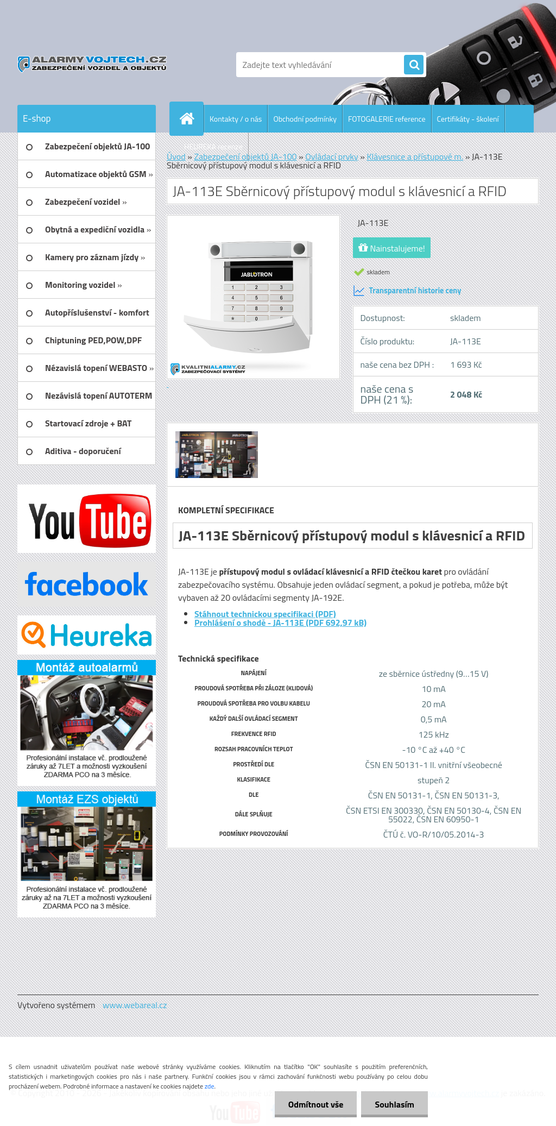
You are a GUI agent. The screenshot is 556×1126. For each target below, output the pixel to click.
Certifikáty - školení (468, 118)
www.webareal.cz (135, 1004)
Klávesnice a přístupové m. (415, 156)
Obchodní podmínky (305, 118)
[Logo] (92, 64)
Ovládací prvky (331, 156)
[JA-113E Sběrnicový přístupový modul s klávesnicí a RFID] (215, 432)
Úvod (176, 156)
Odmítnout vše (316, 1104)
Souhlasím (394, 1104)
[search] (414, 65)
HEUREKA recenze (213, 146)
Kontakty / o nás (236, 118)
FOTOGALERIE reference (387, 118)
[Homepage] (191, 118)
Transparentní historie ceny (407, 291)
